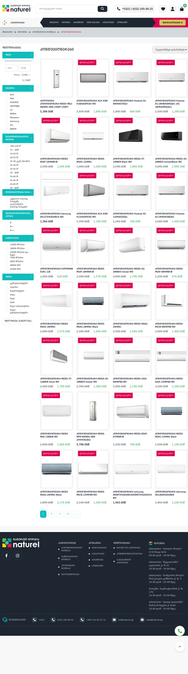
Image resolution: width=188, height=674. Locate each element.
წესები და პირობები (128, 547)
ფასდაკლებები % (172, 22)
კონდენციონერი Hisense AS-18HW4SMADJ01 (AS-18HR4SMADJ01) (169, 104)
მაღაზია (66, 22)
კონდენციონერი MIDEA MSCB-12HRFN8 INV (90, 493)
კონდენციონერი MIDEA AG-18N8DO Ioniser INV (92, 380)
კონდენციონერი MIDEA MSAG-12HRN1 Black (169, 435)
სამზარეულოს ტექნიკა (69, 558)
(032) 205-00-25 (62, 620)
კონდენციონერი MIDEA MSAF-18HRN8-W (90, 270)
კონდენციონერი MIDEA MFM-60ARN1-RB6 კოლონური (90, 437)
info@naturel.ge (122, 620)
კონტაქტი (122, 22)
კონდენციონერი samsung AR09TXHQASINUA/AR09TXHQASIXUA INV (132, 495)
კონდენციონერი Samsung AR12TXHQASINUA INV (55, 215)
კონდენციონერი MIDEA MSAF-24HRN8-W (54, 161)
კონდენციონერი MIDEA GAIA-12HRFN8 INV (169, 380)
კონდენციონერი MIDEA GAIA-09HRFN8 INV (130, 380)
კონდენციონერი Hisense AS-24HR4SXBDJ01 (169, 215)
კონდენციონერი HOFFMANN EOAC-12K (56, 270)
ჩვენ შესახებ (93, 22)
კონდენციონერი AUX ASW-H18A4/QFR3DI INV (92, 102)
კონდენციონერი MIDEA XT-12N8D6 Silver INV (56, 380)
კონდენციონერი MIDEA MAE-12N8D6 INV (54, 435)
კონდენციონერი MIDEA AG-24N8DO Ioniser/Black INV (171, 161)
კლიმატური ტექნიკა (44, 32)
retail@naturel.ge (151, 620)
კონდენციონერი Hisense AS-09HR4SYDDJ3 (129, 102)
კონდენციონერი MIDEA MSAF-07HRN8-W (130, 435)
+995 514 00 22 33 (93, 620)
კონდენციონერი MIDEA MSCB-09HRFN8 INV (169, 325)
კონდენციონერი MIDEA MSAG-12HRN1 (90, 161)
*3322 (38, 620)
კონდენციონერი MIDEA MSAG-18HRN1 (54, 325)
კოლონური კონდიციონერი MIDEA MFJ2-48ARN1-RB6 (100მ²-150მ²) (56, 104)
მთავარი (54, 22)
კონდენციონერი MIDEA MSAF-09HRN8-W (169, 270)
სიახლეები (108, 22)
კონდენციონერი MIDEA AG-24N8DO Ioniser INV (129, 270)
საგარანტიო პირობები (124, 561)
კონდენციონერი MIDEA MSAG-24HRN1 (130, 325)
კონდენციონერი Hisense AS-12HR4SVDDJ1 (129, 215)
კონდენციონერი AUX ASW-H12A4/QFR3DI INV (92, 215)
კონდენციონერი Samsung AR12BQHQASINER (170, 493)
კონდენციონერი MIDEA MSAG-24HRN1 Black (54, 493)
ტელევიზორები (70, 574)
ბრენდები (78, 22)
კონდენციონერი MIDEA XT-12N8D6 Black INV (129, 161)
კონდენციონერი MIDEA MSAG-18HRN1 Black (90, 325)
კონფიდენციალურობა (130, 553)
